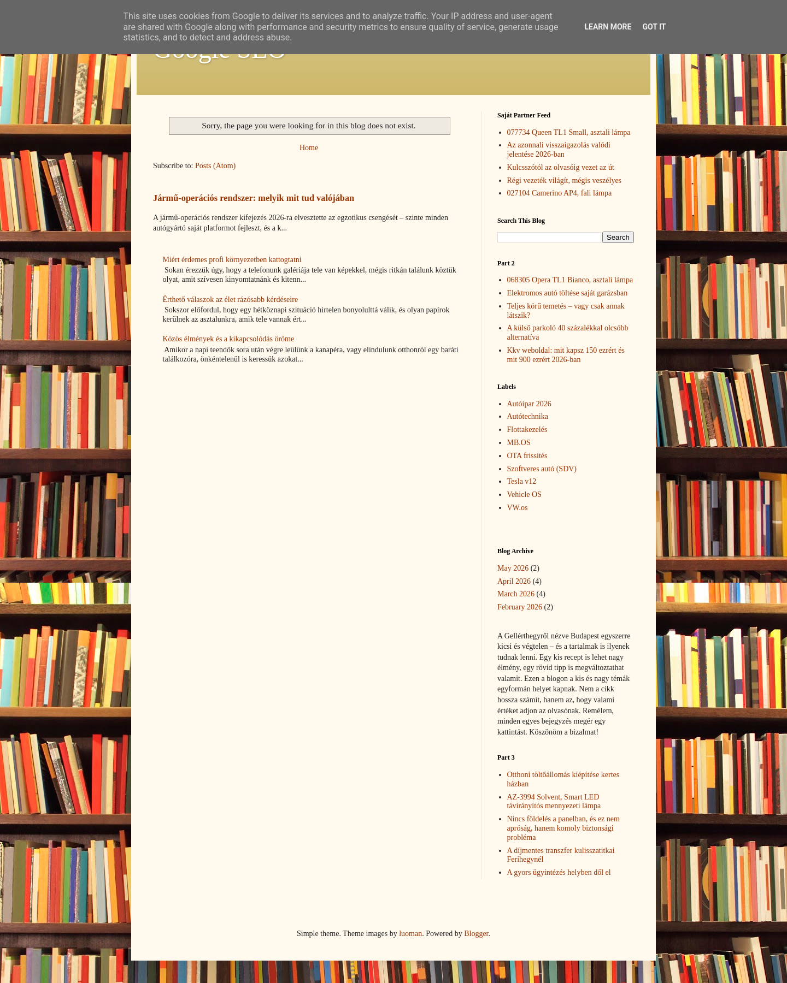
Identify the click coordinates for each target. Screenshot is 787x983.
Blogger (476, 933)
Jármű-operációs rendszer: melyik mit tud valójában (253, 198)
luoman (410, 933)
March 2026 (516, 594)
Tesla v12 (522, 481)
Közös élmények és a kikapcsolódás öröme (229, 339)
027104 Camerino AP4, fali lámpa (559, 193)
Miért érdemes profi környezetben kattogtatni (232, 260)
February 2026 (519, 607)
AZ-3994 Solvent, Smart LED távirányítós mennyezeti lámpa (554, 801)
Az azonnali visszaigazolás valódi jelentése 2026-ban (558, 149)
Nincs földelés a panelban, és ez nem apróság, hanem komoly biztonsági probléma (563, 828)
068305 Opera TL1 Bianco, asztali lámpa (570, 280)
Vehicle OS (524, 494)
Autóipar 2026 (529, 404)
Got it (654, 26)
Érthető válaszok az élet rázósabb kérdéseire (230, 299)
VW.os (517, 508)
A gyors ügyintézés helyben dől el (559, 872)
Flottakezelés (527, 429)
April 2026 (514, 581)
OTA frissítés (527, 456)
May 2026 (512, 568)
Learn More (607, 26)
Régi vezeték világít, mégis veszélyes (564, 180)
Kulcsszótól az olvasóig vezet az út (560, 167)
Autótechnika (527, 416)
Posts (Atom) (215, 166)
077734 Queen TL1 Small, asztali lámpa (569, 132)
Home (308, 148)
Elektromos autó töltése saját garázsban (567, 293)
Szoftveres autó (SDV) (542, 469)
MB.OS (519, 443)
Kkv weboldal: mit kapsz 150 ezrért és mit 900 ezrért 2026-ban (566, 355)
